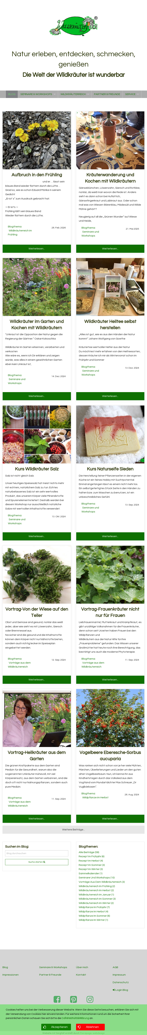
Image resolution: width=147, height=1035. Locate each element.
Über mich (82, 967)
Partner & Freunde (50, 974)
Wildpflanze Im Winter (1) (93, 920)
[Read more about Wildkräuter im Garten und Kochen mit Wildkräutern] (37, 287)
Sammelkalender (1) (90, 873)
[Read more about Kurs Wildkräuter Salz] (37, 434)
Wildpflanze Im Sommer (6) (94, 916)
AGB (115, 967)
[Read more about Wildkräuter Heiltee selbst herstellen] (110, 287)
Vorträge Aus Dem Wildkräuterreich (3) (102, 882)
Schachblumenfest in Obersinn (24, 181)
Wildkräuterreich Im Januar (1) (96, 894)
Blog (5, 967)
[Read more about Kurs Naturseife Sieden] (110, 434)
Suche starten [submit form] (36, 862)
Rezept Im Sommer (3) (92, 865)
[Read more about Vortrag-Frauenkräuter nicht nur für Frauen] (110, 575)
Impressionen (10, 974)
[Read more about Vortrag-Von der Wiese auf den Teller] (37, 575)
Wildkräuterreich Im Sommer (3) (97, 898)
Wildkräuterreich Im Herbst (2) (96, 890)
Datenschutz (121, 982)
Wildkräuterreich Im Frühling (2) (97, 886)
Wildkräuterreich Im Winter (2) (96, 903)
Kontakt (81, 974)
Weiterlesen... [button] (37, 248)
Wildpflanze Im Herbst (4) (93, 911)
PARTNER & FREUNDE (107, 94)
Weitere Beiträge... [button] (73, 829)
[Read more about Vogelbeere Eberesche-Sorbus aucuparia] (110, 718)
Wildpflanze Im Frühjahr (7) (94, 907)
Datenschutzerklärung (75, 1018)
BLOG (11, 94)
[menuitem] (12, 94)
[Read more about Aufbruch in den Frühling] (37, 140)
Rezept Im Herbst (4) (91, 860)
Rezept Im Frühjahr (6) (91, 856)
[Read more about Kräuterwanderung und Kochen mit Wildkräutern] (110, 140)
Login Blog (120, 990)
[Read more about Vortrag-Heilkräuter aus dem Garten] (37, 718)
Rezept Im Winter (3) (91, 869)
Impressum (119, 974)
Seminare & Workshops (53, 967)
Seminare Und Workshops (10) (97, 877)
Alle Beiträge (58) (89, 852)
